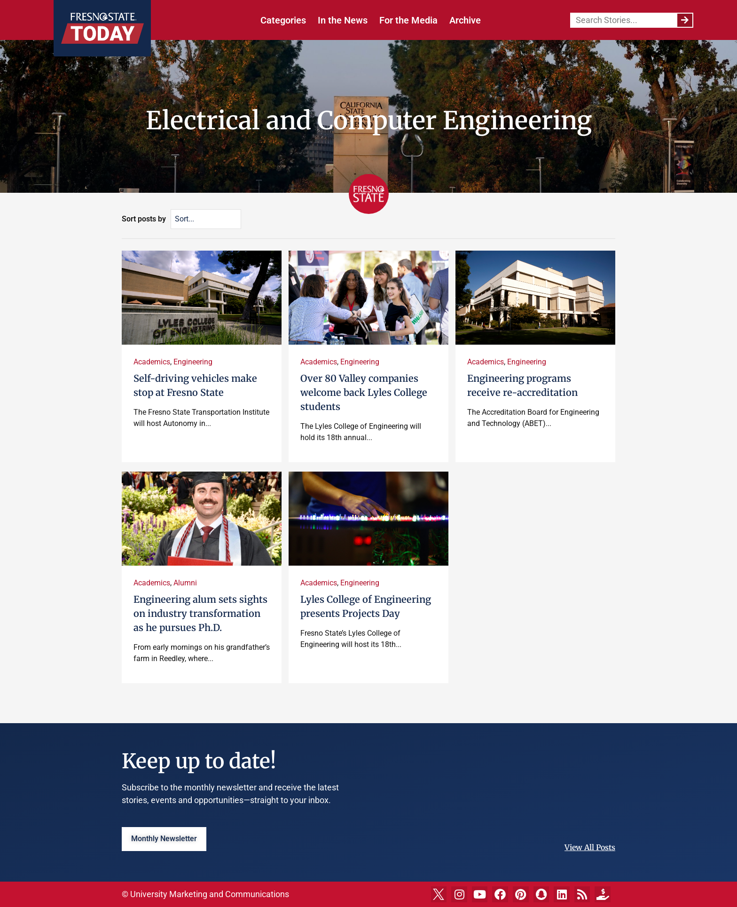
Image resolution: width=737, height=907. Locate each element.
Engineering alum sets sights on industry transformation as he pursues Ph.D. (200, 613)
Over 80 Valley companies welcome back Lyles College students (363, 392)
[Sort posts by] (206, 219)
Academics (151, 361)
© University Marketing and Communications (205, 894)
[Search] (684, 20)
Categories (283, 20)
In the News (343, 20)
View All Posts (590, 847)
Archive (465, 20)
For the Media (408, 20)
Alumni (185, 582)
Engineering (192, 361)
